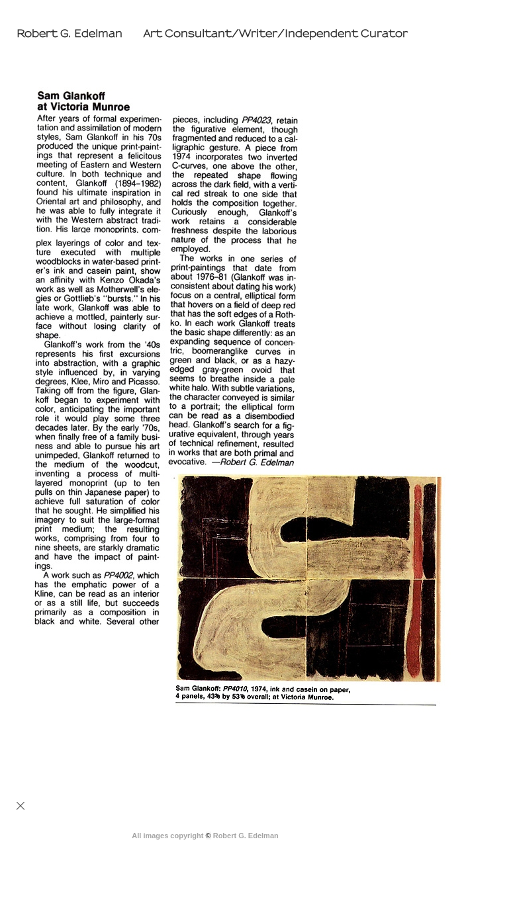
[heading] (209, 33)
